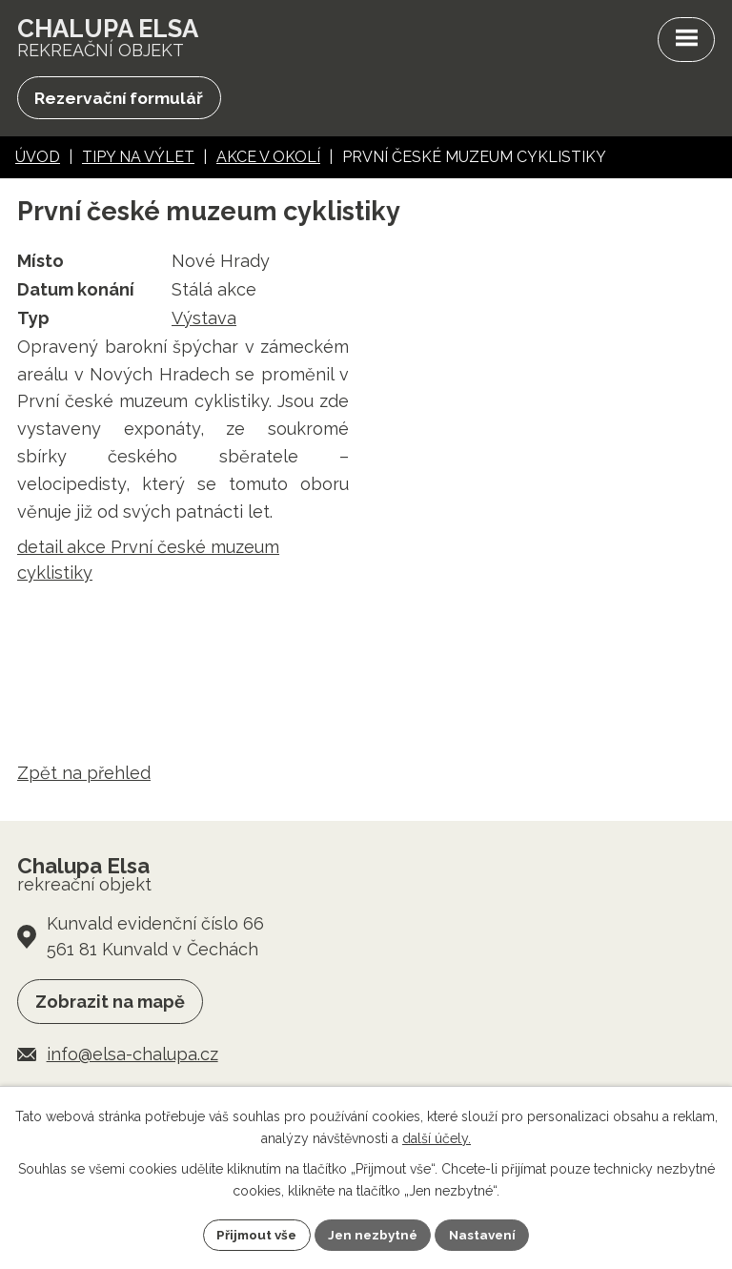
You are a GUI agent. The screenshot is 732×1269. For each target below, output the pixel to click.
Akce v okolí (268, 160)
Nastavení (487, 1233)
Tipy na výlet (138, 160)
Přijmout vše (253, 1233)
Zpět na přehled (84, 775)
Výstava (204, 320)
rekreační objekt (111, 38)
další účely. (436, 1137)
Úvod (37, 160)
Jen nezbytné (373, 1233)
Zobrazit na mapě (110, 1004)
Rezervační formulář (121, 100)
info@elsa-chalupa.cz (132, 1057)
